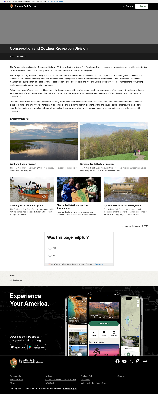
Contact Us (16, 280)
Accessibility (15, 376)
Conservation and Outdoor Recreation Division (49, 48)
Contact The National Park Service (60, 379)
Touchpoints (99, 264)
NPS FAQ (49, 383)
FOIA (12, 383)
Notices (48, 376)
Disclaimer (85, 379)
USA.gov (121, 376)
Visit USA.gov (70, 388)
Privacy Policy (16, 379)
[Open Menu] (141, 6)
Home (12, 56)
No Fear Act (86, 376)
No (53, 255)
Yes (54, 248)
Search (128, 6)
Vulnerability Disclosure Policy (94, 383)
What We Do (21, 56)
